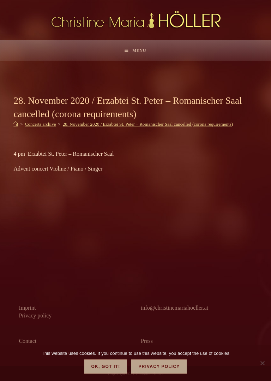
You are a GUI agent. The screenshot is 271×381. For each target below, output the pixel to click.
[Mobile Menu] (135, 50)
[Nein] (262, 363)
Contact (27, 341)
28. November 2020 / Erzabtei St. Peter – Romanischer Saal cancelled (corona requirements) (148, 124)
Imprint (27, 308)
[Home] (15, 124)
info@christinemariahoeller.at (174, 308)
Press (147, 341)
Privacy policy (35, 315)
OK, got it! (105, 366)
